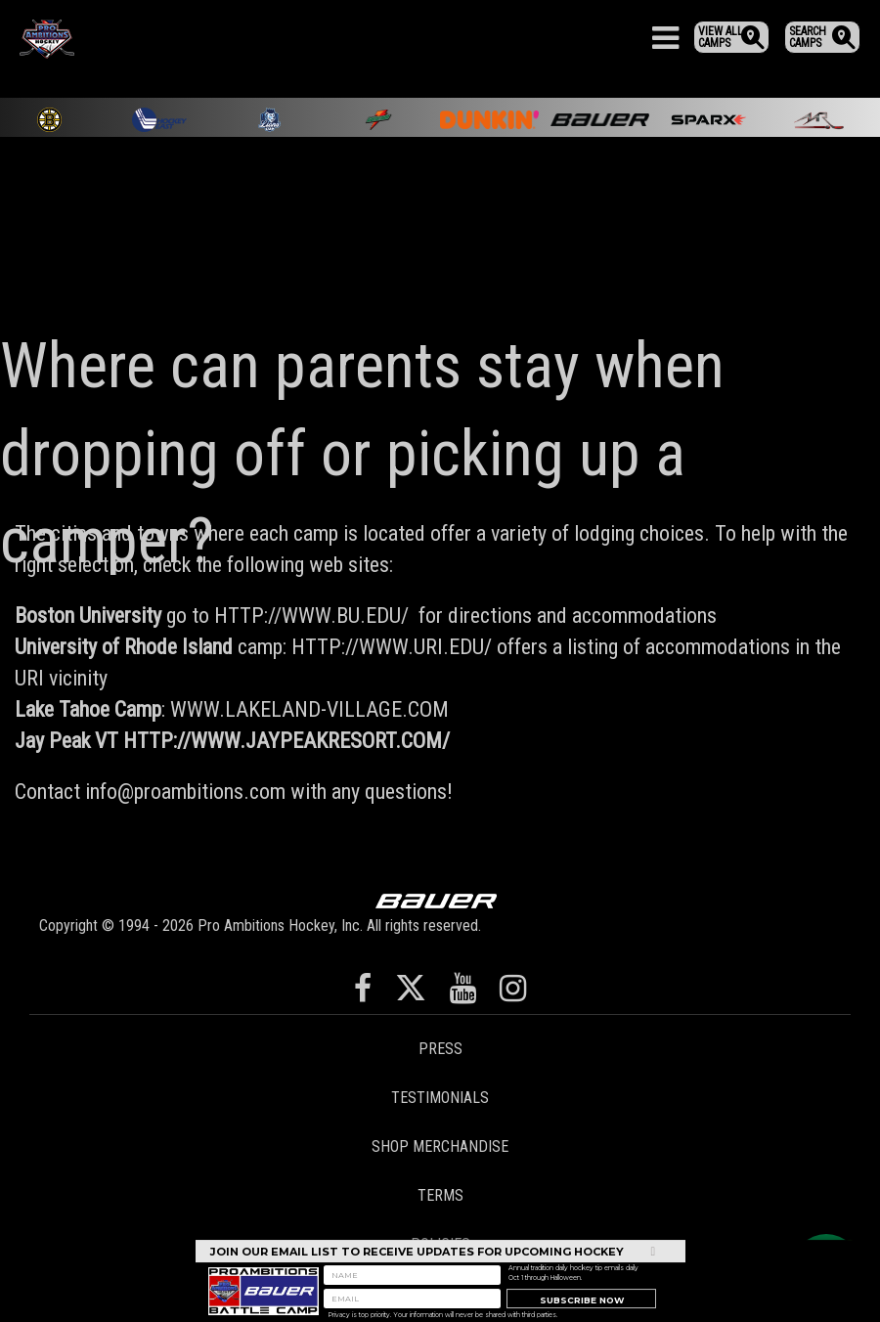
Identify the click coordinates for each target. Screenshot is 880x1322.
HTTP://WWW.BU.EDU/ (311, 615)
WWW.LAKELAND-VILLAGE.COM (309, 709)
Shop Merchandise (440, 1146)
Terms (440, 1195)
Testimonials (440, 1097)
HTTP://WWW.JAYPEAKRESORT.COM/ (286, 740)
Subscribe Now (582, 1304)
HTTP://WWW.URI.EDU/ (391, 647)
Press (440, 1048)
